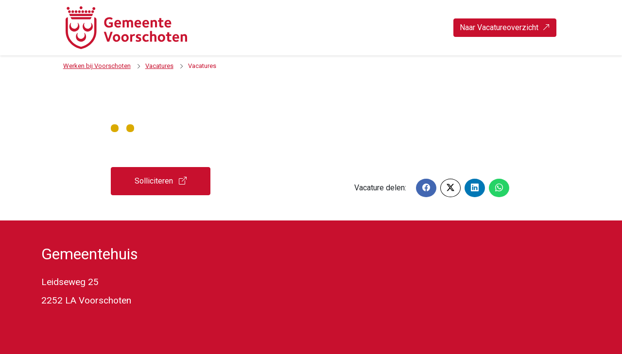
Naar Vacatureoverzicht (505, 27)
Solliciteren (161, 180)
